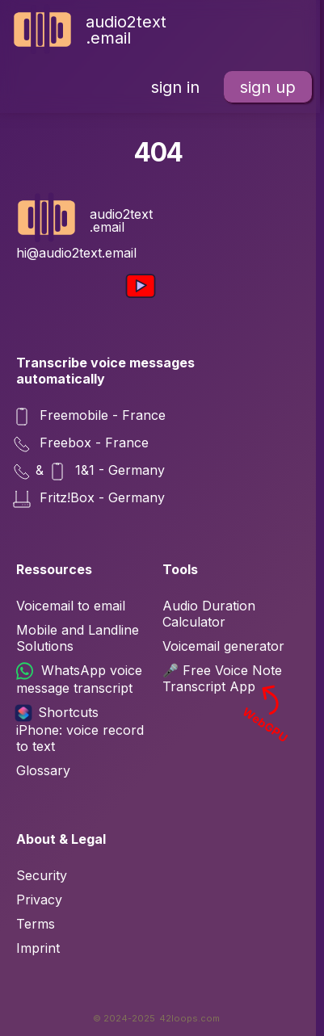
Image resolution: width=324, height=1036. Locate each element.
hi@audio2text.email (76, 253)
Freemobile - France (91, 416)
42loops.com (189, 1018)
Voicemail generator (223, 646)
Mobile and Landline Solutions (77, 638)
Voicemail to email (70, 606)
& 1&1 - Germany (90, 471)
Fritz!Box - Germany (90, 499)
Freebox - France (82, 444)
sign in (175, 87)
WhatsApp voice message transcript (79, 679)
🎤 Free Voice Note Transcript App (227, 678)
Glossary (43, 770)
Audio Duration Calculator (208, 614)
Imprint (38, 948)
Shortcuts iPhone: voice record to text (80, 729)
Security (41, 875)
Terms (35, 924)
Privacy (39, 899)
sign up (268, 87)
